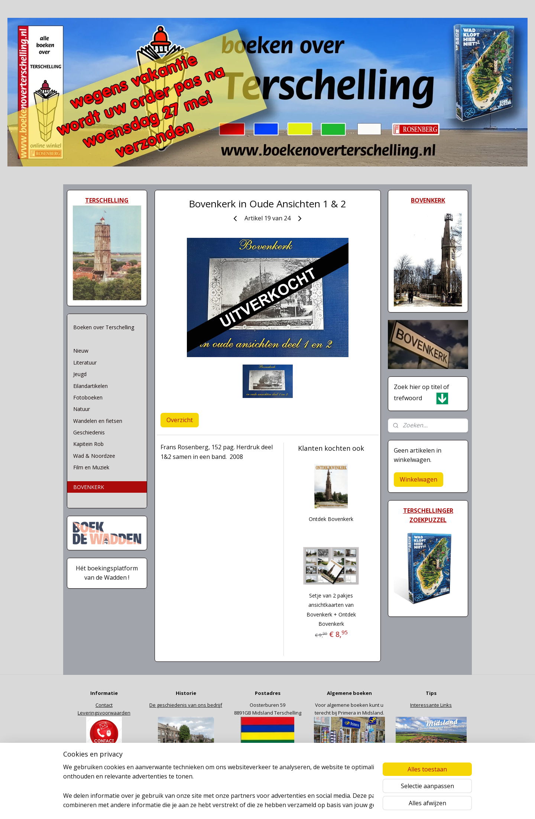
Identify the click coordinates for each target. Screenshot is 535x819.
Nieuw (80, 350)
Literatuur (85, 362)
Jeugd (80, 374)
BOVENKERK (88, 487)
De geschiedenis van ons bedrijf (185, 705)
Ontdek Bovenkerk (331, 518)
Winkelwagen (418, 479)
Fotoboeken (88, 397)
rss (267, 805)
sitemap (251, 805)
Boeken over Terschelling (103, 327)
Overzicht (179, 420)
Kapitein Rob (88, 443)
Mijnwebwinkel (360, 805)
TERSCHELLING (107, 200)
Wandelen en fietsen (97, 420)
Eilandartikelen (90, 385)
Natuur (81, 408)
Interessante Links (431, 705)
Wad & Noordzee (94, 455)
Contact (104, 705)
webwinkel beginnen (295, 805)
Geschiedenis (89, 432)
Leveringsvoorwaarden (104, 712)
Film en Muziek (91, 467)
